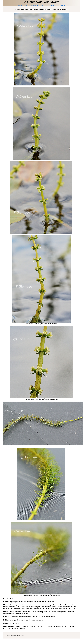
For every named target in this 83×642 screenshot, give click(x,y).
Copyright (52, 5)
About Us (43, 5)
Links (26, 5)
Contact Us (61, 5)
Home (20, 5)
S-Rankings (34, 5)
